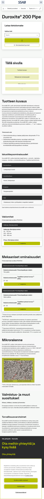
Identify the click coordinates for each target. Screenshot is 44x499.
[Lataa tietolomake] (22, 40)
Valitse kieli (8, 31)
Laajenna (22, 243)
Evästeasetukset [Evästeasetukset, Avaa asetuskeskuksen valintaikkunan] (21, 492)
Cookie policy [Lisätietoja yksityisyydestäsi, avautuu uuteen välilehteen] (29, 475)
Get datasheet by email (22, 45)
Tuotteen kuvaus (22, 70)
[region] (21, 479)
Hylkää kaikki (21, 486)
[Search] (3, 2)
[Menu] (41, 2)
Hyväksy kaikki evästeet (21, 480)
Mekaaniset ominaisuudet (22, 77)
